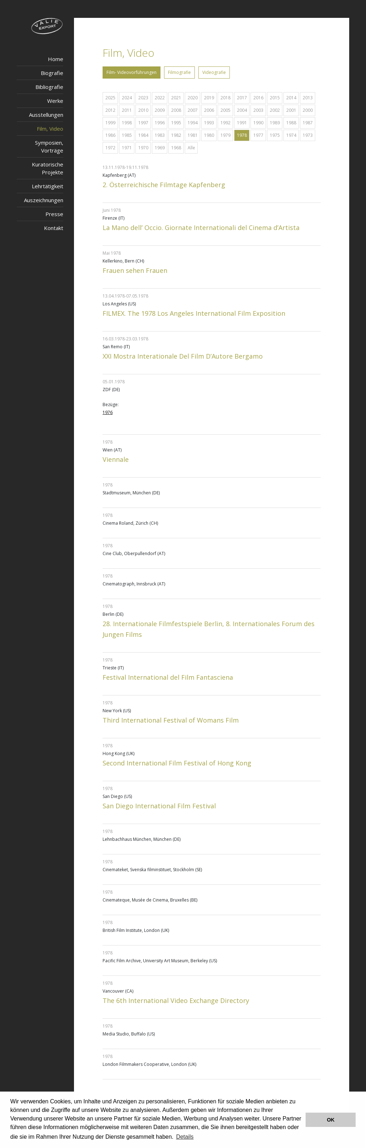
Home (55, 59)
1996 (160, 123)
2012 (110, 110)
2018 (226, 98)
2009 (160, 110)
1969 (160, 148)
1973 (308, 135)
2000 (308, 110)
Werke (55, 100)
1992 (226, 123)
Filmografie (179, 72)
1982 (176, 135)
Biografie (52, 72)
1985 (127, 135)
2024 (127, 98)
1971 (127, 148)
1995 (176, 123)
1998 (127, 123)
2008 (176, 110)
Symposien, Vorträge (49, 146)
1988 (291, 123)
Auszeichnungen (43, 200)
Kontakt (53, 227)
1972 (110, 148)
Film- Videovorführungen (132, 72)
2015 (275, 98)
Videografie (214, 72)
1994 (193, 123)
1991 (242, 123)
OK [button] (331, 1120)
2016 (258, 98)
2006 (209, 110)
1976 (108, 412)
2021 (176, 98)
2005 (226, 110)
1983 (160, 135)
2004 (242, 110)
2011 (127, 110)
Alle (191, 148)
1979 (226, 135)
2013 (308, 98)
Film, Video (50, 128)
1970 (143, 148)
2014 (291, 98)
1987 (308, 123)
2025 (110, 98)
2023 (143, 98)
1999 (110, 123)
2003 (258, 110)
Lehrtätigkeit (47, 186)
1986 (110, 135)
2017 (242, 98)
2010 (143, 110)
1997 (143, 123)
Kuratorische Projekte (47, 168)
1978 (242, 135)
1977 (258, 135)
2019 (209, 98)
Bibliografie (49, 86)
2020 (193, 98)
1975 (275, 135)
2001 (291, 110)
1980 (209, 135)
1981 (193, 135)
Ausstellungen (46, 114)
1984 (143, 135)
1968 (176, 148)
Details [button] (185, 1137)
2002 (275, 110)
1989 (275, 123)
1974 (291, 135)
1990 (258, 123)
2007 (193, 110)
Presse (54, 214)
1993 (209, 123)
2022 (160, 98)
